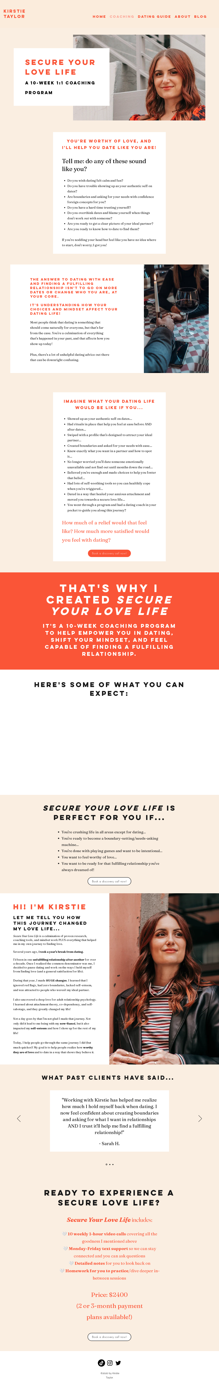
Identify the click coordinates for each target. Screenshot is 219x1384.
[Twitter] (118, 1363)
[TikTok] (101, 1363)
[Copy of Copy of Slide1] (112, 1164)
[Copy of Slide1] (109, 1164)
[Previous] (19, 1118)
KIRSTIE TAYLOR (15, 13)
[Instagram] (109, 1363)
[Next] (200, 1118)
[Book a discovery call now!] (109, 553)
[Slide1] (106, 1164)
